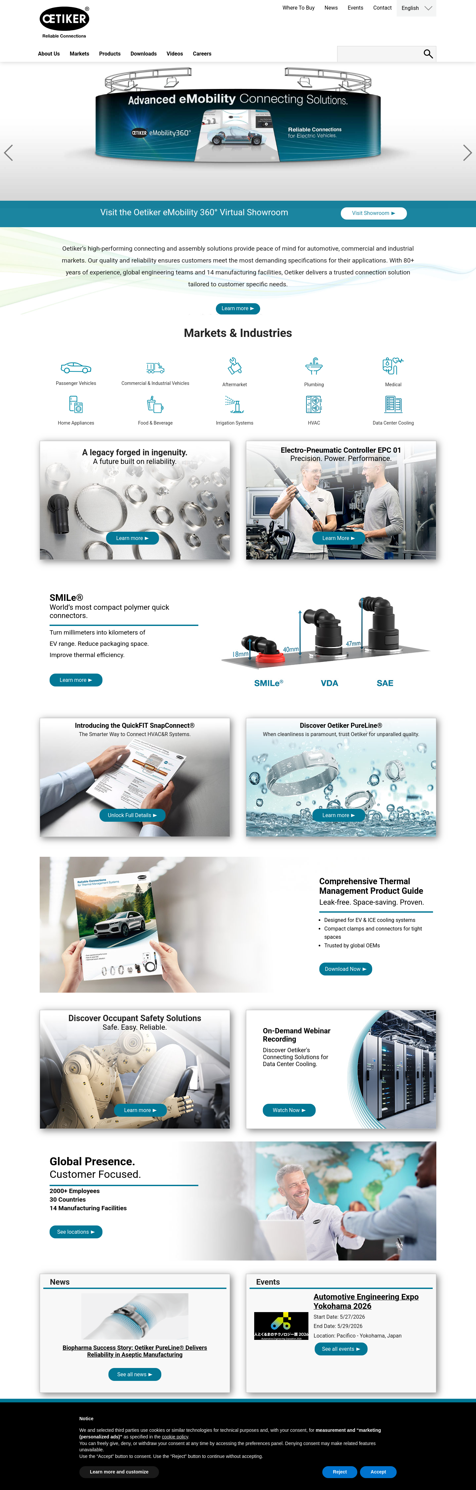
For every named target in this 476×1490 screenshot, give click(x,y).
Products (110, 54)
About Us (49, 54)
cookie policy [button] (175, 1436)
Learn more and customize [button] (119, 1471)
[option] (238, 144)
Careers (202, 54)
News (331, 8)
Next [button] (467, 153)
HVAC (314, 411)
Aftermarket (234, 372)
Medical (393, 372)
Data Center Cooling (393, 411)
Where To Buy (299, 8)
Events (355, 8)
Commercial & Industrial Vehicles (155, 374)
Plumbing (314, 372)
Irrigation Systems (234, 411)
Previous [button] (8, 153)
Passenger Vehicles (76, 374)
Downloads (144, 54)
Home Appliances (76, 411)
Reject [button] (340, 1471)
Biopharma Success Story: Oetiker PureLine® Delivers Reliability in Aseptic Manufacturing (134, 1351)
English (410, 8)
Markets (79, 54)
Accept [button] (378, 1471)
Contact (382, 8)
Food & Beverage (155, 411)
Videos (175, 54)
